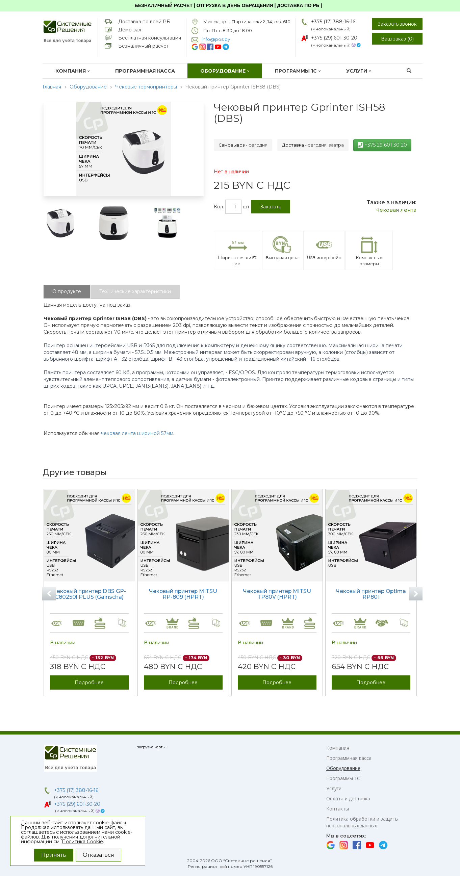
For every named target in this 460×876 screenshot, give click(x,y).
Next (416, 593)
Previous (49, 593)
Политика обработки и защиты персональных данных (362, 822)
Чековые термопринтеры (146, 87)
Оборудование (225, 71)
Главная (52, 87)
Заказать (270, 207)
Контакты (337, 808)
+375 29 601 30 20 (382, 145)
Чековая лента (396, 210)
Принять (53, 855)
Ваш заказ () (397, 39)
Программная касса (145, 71)
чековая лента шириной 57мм (137, 433)
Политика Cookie (82, 842)
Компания (72, 71)
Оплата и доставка (348, 798)
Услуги (358, 71)
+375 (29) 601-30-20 (334, 38)
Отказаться (98, 855)
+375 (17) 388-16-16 (333, 22)
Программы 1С (298, 71)
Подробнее (89, 682)
